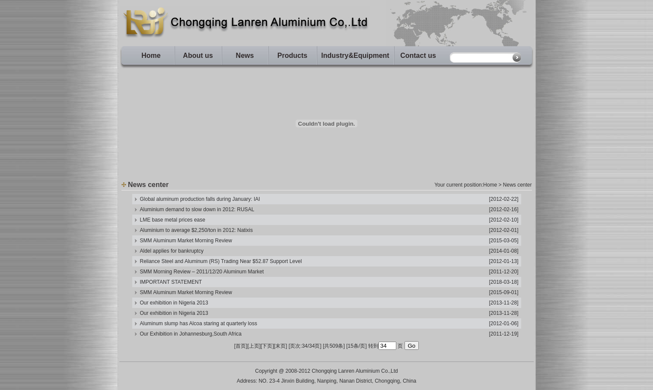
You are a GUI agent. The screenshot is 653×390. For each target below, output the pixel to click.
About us (198, 55)
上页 (254, 346)
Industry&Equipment (355, 55)
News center (517, 185)
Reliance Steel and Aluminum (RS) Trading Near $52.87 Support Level (221, 261)
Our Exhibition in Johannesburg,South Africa (191, 334)
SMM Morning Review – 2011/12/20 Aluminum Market (202, 272)
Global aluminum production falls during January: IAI (200, 199)
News (245, 55)
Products (292, 55)
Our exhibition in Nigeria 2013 (174, 303)
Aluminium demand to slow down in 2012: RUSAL (197, 209)
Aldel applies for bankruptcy (172, 251)
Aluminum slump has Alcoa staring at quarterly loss (198, 323)
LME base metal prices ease (172, 220)
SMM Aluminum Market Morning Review (186, 241)
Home (150, 55)
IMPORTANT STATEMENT (171, 282)
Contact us (418, 55)
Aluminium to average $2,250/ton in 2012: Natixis (196, 230)
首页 (241, 346)
